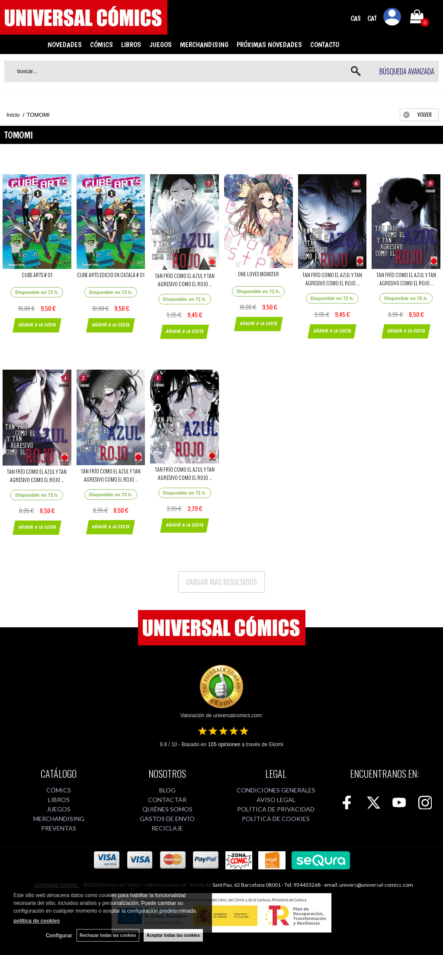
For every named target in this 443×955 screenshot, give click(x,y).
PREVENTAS (58, 828)
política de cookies (36, 921)
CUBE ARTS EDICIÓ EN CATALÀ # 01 (110, 274)
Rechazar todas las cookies (108, 935)
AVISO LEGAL (276, 799)
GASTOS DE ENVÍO (167, 818)
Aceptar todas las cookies (173, 935)
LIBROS (131, 44)
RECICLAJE (167, 828)
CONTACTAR (167, 799)
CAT (372, 18)
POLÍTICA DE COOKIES (276, 818)
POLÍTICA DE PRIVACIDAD (276, 809)
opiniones (224, 744)
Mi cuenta (392, 18)
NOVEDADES (65, 44)
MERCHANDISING (204, 44)
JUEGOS (160, 44)
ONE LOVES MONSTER (258, 274)
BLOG (167, 790)
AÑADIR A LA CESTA (37, 325)
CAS (355, 18)
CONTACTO (324, 44)
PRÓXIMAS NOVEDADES (269, 44)
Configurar (59, 936)
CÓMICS (101, 44)
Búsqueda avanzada (406, 71)
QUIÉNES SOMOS (167, 809)
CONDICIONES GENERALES (276, 790)
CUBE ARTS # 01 (37, 274)
